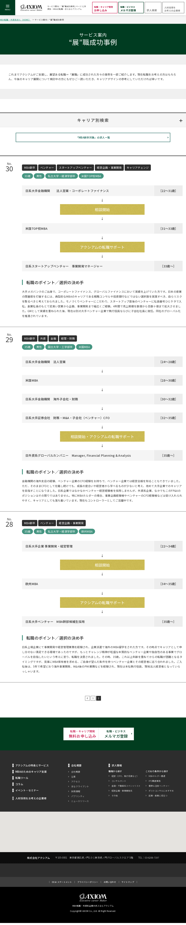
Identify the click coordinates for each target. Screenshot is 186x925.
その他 (115, 797)
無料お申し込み (55, 735)
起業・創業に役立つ (158, 797)
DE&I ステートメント (62, 883)
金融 (53, 340)
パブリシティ (78, 798)
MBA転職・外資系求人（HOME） (15, 19)
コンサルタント (119, 783)
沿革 (73, 778)
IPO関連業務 (154, 783)
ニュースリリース (80, 803)
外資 (43, 340)
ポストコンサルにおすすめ (161, 792)
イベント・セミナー (27, 792)
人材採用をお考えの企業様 (30, 800)
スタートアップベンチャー (75, 169)
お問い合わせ (110, 883)
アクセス (75, 783)
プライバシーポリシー (87, 883)
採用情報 (75, 793)
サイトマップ (128, 883)
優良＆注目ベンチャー (159, 787)
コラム (19, 786)
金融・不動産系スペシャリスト (126, 787)
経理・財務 (68, 340)
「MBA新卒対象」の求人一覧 (93, 138)
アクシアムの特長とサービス (32, 767)
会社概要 (75, 773)
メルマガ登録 (130, 735)
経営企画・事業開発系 (122, 792)
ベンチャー (47, 169)
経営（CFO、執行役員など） (125, 778)
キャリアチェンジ (138, 169)
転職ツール (21, 780)
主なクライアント (80, 788)
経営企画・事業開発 (109, 169)
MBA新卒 (29, 169)
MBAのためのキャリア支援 (31, 773)
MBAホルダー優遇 (157, 778)
